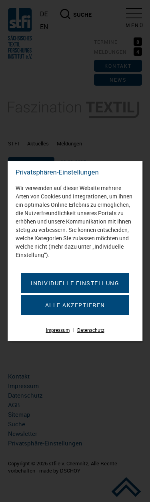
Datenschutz (90, 330)
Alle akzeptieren (75, 305)
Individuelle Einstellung (75, 283)
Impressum (58, 330)
